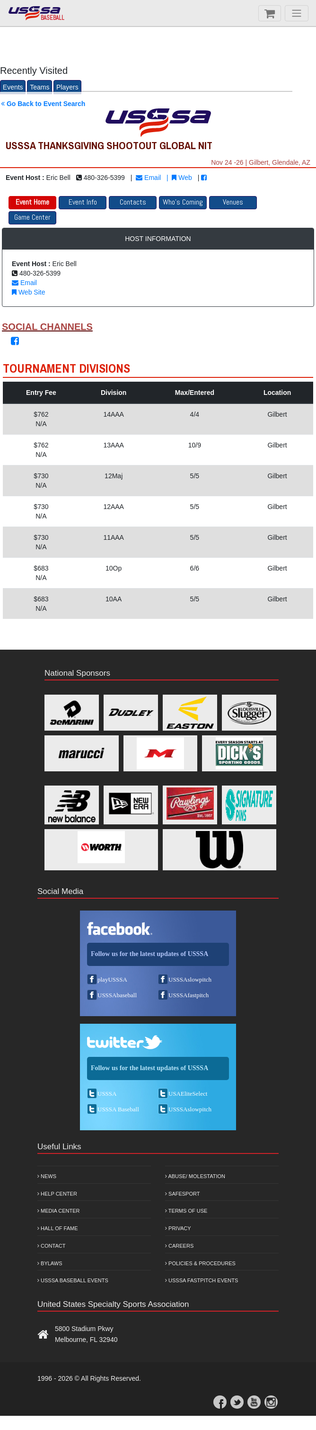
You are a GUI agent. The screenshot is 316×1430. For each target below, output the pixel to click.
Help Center (57, 1194)
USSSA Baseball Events (72, 1280)
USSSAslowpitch (189, 979)
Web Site (28, 292)
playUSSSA (112, 979)
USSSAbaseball (117, 995)
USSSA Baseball (118, 1109)
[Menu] (296, 13)
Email (148, 177)
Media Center (58, 1211)
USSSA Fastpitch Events (201, 1280)
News (46, 1176)
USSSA (106, 1093)
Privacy (178, 1228)
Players (67, 87)
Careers (179, 1246)
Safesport (182, 1194)
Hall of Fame (57, 1228)
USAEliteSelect (187, 1093)
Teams (39, 87)
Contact (51, 1246)
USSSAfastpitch (188, 995)
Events (13, 87)
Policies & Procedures (200, 1263)
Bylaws (49, 1263)
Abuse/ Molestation (195, 1176)
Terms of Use (186, 1211)
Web (182, 177)
